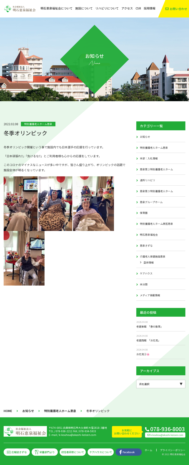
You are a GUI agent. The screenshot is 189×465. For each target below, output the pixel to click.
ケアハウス (146, 273)
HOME (8, 411)
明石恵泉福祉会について (57, 8)
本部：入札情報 (149, 158)
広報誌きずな (19, 452)
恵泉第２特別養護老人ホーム (156, 169)
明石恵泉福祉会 (149, 234)
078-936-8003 (167, 429)
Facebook (129, 452)
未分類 (144, 284)
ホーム (148, 450)
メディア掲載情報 (150, 295)
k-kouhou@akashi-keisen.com (77, 435)
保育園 (144, 213)
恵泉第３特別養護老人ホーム (156, 191)
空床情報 (149, 262)
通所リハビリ (147, 180)
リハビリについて (107, 8)
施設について (84, 8)
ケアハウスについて (100, 452)
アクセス (127, 8)
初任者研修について (72, 452)
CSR (138, 8)
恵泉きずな (146, 245)
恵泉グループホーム (151, 202)
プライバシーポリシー (172, 450)
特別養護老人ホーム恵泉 (38, 124)
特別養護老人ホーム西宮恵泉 (156, 223)
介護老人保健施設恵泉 (152, 256)
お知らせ (145, 136)
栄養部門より (47, 452)
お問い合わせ (178, 9)
